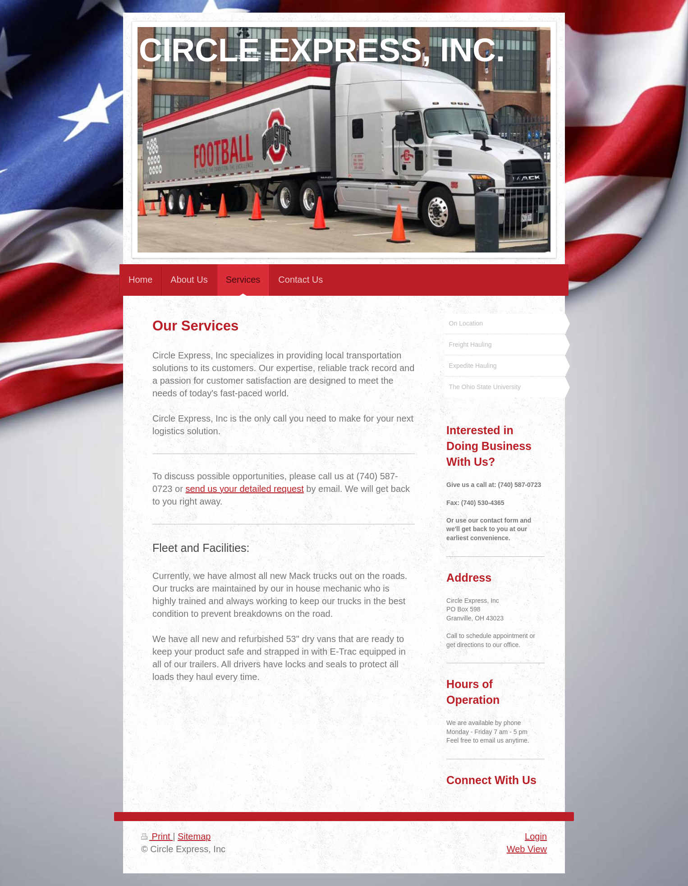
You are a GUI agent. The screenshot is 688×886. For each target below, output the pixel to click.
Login (536, 836)
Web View (527, 849)
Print (157, 836)
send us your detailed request (244, 489)
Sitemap (194, 836)
